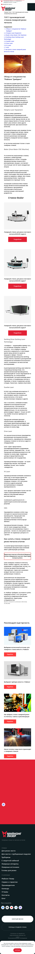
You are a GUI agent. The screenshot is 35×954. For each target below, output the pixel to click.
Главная (6, 12)
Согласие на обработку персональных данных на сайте (17, 935)
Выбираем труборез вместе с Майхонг (17, 682)
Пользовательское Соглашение (17, 938)
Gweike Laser (10, 41)
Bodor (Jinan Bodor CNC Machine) (16, 35)
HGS (7, 47)
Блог (10, 12)
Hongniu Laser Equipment (13, 33)
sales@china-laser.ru (7, 4)
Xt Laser (8, 45)
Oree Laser (9, 43)
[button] (17, 919)
